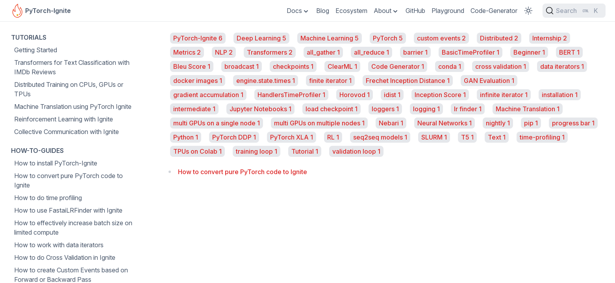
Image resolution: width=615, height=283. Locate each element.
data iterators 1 (562, 66)
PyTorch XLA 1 (291, 137)
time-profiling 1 (542, 137)
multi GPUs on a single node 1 (216, 123)
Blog (322, 11)
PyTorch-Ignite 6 (197, 38)
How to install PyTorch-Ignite (55, 163)
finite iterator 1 (330, 81)
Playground (448, 11)
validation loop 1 (356, 151)
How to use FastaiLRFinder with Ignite (68, 210)
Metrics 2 (187, 52)
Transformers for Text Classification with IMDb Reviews (72, 67)
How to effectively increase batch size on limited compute (73, 227)
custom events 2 (441, 38)
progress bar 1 (573, 123)
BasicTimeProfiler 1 (470, 52)
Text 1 (497, 137)
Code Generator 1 (397, 66)
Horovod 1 (354, 95)
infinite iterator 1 (504, 95)
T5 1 (467, 137)
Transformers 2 (270, 52)
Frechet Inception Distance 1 (408, 81)
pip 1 (531, 123)
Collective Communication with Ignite (66, 132)
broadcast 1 (241, 66)
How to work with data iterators (59, 245)
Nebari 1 (391, 123)
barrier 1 (415, 52)
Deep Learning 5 (261, 38)
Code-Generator (494, 11)
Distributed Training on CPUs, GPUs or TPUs (68, 89)
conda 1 (449, 66)
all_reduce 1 (371, 52)
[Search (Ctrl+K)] (574, 11)
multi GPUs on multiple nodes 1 (319, 123)
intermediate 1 (194, 109)
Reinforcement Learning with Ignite (63, 119)
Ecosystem (351, 11)
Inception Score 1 (440, 95)
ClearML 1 (342, 66)
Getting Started (35, 50)
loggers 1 (385, 109)
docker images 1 (197, 81)
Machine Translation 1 (527, 109)
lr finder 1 (468, 109)
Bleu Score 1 (191, 66)
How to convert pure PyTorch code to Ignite (68, 180)
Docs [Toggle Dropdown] (294, 11)
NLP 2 (224, 52)
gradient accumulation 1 (208, 95)
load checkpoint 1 (332, 109)
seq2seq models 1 (380, 137)
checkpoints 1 (293, 66)
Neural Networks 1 (444, 123)
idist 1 (392, 95)
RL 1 (333, 137)
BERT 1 (569, 52)
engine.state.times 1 (265, 81)
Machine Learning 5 (329, 38)
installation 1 (560, 95)
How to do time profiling (48, 198)
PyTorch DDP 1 (234, 137)
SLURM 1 (434, 137)
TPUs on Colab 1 (197, 151)
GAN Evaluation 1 (489, 81)
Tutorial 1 (304, 151)
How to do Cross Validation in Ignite (64, 257)
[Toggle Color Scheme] (528, 10)
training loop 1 (256, 151)
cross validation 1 (500, 66)
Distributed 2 (499, 38)
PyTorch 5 (388, 38)
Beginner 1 (529, 52)
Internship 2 (549, 38)
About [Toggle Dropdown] (382, 11)
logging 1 (426, 109)
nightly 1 (498, 123)
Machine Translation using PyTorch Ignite (73, 106)
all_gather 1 (323, 52)
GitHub (415, 11)
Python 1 (185, 137)
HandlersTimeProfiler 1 (291, 95)
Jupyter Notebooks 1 (260, 109)
